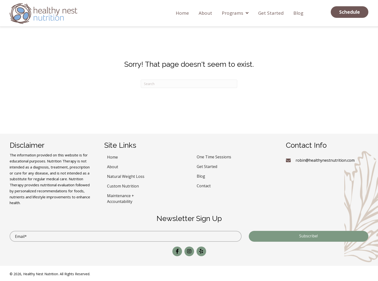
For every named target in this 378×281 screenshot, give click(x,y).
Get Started (207, 166)
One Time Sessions (214, 156)
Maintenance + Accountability (120, 198)
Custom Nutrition (123, 185)
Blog (201, 176)
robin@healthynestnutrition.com (325, 160)
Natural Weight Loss (125, 176)
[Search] (189, 84)
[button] (349, 12)
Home (112, 156)
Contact (204, 185)
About (112, 166)
